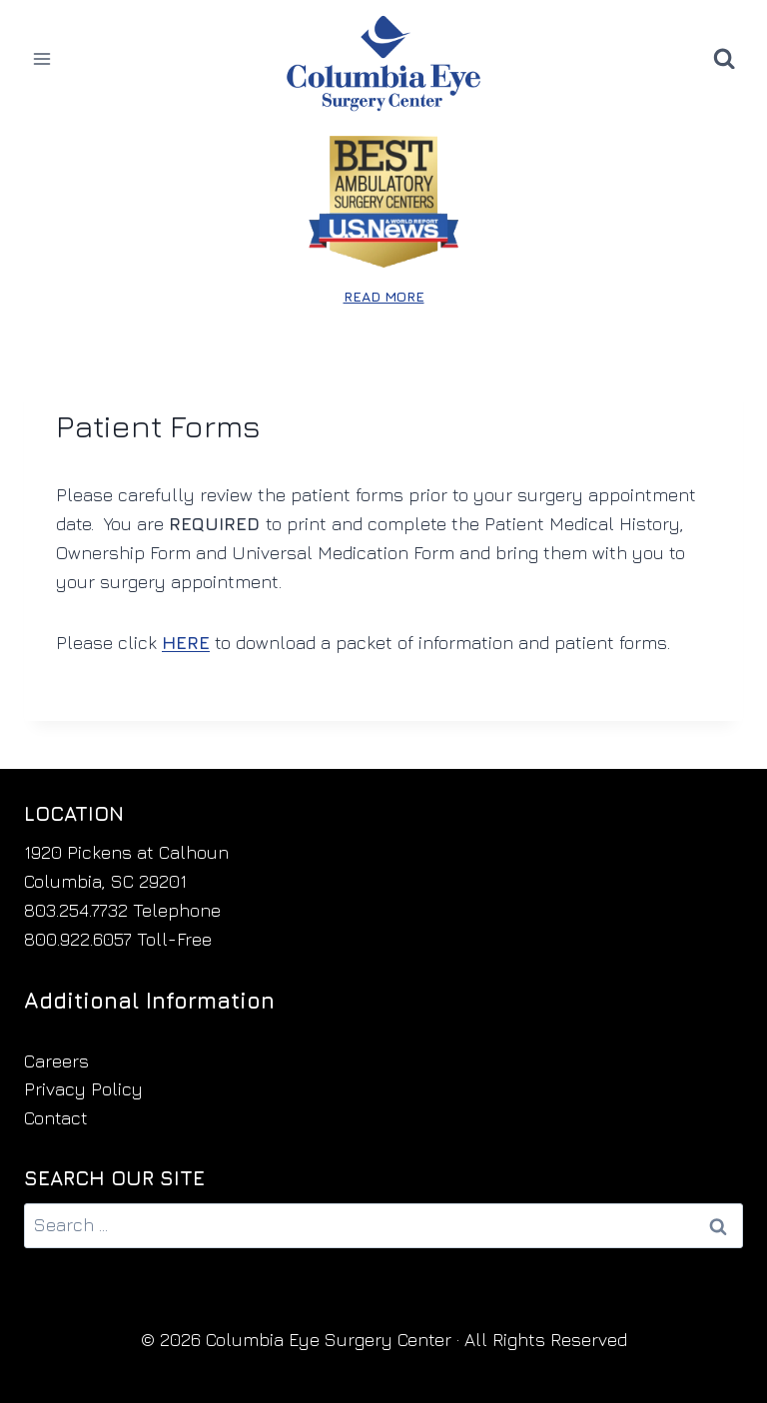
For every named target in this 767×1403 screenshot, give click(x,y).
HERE (186, 642)
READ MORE (384, 296)
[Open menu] (42, 58)
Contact (56, 1117)
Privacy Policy (83, 1088)
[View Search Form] (724, 59)
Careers (56, 1061)
